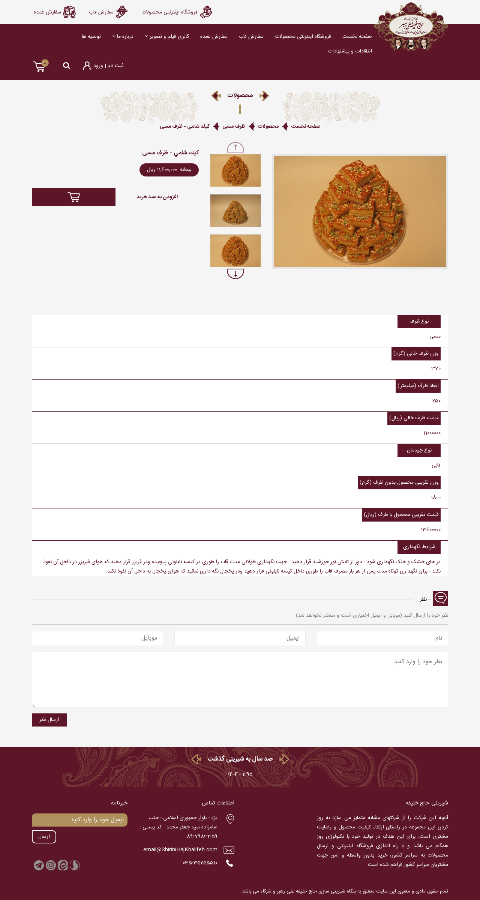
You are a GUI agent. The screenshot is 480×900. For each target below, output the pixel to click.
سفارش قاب (251, 36)
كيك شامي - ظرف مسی (185, 126)
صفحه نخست (357, 36)
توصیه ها (91, 36)
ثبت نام (114, 65)
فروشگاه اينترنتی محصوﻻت (303, 36)
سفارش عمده (214, 36)
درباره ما (123, 36)
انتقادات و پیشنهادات (350, 51)
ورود (98, 65)
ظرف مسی (233, 126)
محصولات (268, 126)
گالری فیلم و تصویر (167, 36)
